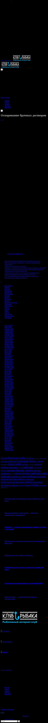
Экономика (8, 317)
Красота (7, 297)
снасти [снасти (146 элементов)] (29, 482)
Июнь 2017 (8, 440)
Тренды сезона (9, 316)
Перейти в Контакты (7, 709)
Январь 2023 (9, 340)
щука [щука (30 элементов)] (6, 487)
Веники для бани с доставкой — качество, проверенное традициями (21, 514)
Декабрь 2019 (9, 399)
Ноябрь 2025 (9, 332)
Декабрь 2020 (9, 382)
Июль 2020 (8, 391)
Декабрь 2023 (9, 339)
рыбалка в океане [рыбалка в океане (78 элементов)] (19, 476)
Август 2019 (8, 406)
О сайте (7, 691)
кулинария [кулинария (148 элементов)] (22, 460)
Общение (7, 692)
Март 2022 (8, 357)
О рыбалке (8, 304)
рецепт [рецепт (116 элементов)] (18, 473)
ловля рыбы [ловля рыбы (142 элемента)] (15, 464)
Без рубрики (8, 285)
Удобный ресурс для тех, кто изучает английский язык (22, 273)
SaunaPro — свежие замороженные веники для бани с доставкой (25, 268)
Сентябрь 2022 (9, 347)
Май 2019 (8, 409)
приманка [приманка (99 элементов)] (5, 473)
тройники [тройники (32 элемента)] (20, 485)
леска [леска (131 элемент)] (32, 461)
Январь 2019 (9, 411)
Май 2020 (8, 394)
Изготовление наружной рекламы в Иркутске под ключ (22, 261)
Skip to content (5, 97)
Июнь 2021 (8, 372)
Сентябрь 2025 (9, 335)
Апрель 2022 (9, 356)
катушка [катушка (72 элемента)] (4, 461)
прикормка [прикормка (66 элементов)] (36, 470)
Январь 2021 (9, 381)
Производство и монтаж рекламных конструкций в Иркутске (24, 269)
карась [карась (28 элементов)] (41, 458)
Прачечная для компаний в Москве (16, 278)
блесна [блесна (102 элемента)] (4, 458)
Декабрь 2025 (9, 330)
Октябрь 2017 (9, 433)
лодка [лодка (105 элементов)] (25, 464)
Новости (7, 301)
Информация (9, 294)
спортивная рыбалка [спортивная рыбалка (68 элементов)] (9, 485)
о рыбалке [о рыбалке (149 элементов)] (27, 467)
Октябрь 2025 (9, 334)
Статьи (7, 312)
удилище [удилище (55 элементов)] (27, 485)
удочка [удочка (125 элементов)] (34, 485)
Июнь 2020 (8, 392)
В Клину (7, 289)
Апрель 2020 (9, 396)
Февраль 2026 (9, 329)
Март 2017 (8, 445)
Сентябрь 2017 (9, 434)
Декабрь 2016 (9, 450)
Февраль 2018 (9, 429)
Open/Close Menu (6, 61)
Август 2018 (8, 419)
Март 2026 (8, 327)
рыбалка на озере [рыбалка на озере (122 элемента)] (36, 476)
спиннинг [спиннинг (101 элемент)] (38, 482)
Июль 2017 (8, 438)
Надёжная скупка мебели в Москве (16, 271)
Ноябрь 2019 (9, 401)
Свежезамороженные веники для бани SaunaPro (20, 274)
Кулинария (8, 299)
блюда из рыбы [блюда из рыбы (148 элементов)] (17, 457)
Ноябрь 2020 (9, 384)
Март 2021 (8, 377)
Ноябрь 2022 (9, 344)
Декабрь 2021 (9, 362)
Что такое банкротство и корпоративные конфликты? (22, 276)
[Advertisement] (24, 15)
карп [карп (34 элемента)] (45, 458)
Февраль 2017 (9, 446)
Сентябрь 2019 (9, 404)
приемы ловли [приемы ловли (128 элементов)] (23, 470)
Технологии (8, 314)
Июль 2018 (8, 421)
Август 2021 (8, 369)
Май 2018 (8, 424)
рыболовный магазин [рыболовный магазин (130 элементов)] (12, 482)
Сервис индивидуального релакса (15, 266)
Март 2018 (8, 428)
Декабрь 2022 (9, 342)
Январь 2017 (9, 448)
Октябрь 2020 (9, 386)
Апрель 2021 (9, 376)
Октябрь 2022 (9, 345)
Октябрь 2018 (9, 416)
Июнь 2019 (8, 408)
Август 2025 (8, 337)
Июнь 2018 (8, 423)
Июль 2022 (8, 350)
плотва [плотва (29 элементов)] (35, 467)
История (7, 296)
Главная (7, 687)
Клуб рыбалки (8, 719)
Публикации (8, 306)
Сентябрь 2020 (9, 387)
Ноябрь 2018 (9, 414)
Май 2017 (8, 441)
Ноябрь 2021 (9, 364)
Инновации (8, 291)
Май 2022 (8, 354)
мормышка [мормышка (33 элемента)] (31, 464)
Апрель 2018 (9, 426)
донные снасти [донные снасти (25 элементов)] (37, 458)
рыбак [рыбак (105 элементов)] (44, 473)
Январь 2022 (9, 361)
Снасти (7, 307)
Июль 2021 (8, 371)
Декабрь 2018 (9, 413)
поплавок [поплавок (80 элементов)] (11, 470)
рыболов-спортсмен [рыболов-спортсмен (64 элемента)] (26, 479)
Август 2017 (8, 436)
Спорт (7, 311)
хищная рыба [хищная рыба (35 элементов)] (42, 485)
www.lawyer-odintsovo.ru (15, 254)
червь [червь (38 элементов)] (2, 487)
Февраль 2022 (9, 359)
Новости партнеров (11, 302)
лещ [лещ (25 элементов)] (36, 461)
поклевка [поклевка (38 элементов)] (3, 470)
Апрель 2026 (9, 325)
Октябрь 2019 (9, 403)
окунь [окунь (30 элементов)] (19, 467)
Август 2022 (8, 349)
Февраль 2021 (9, 379)
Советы (7, 309)
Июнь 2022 (8, 352)
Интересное (8, 292)
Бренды (7, 287)
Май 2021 (8, 374)
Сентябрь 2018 (9, 418)
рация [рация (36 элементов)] (12, 473)
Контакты (8, 694)
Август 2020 (8, 389)
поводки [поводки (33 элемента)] (39, 467)
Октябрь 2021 (9, 366)
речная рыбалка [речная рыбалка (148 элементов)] (31, 473)
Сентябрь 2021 (9, 367)
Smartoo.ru (25, 716)
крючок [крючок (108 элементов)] (12, 461)
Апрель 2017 (9, 443)
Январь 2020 (9, 398)
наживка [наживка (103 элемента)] (13, 467)
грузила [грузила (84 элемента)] (29, 458)
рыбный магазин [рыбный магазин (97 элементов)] (9, 479)
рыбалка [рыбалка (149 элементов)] (6, 476)
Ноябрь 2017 (9, 431)
